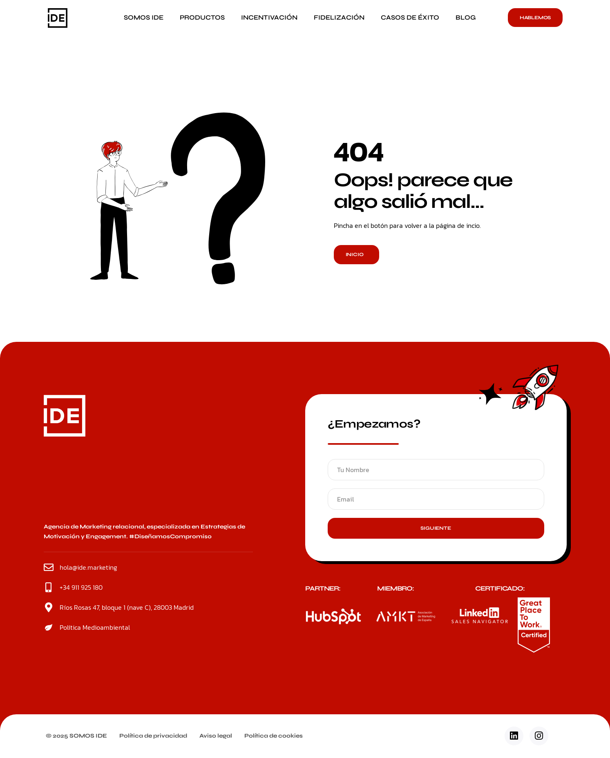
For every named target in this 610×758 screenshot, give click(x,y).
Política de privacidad (153, 735)
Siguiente (435, 528)
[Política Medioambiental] (49, 627)
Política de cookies (273, 735)
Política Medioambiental (95, 627)
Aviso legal (215, 735)
